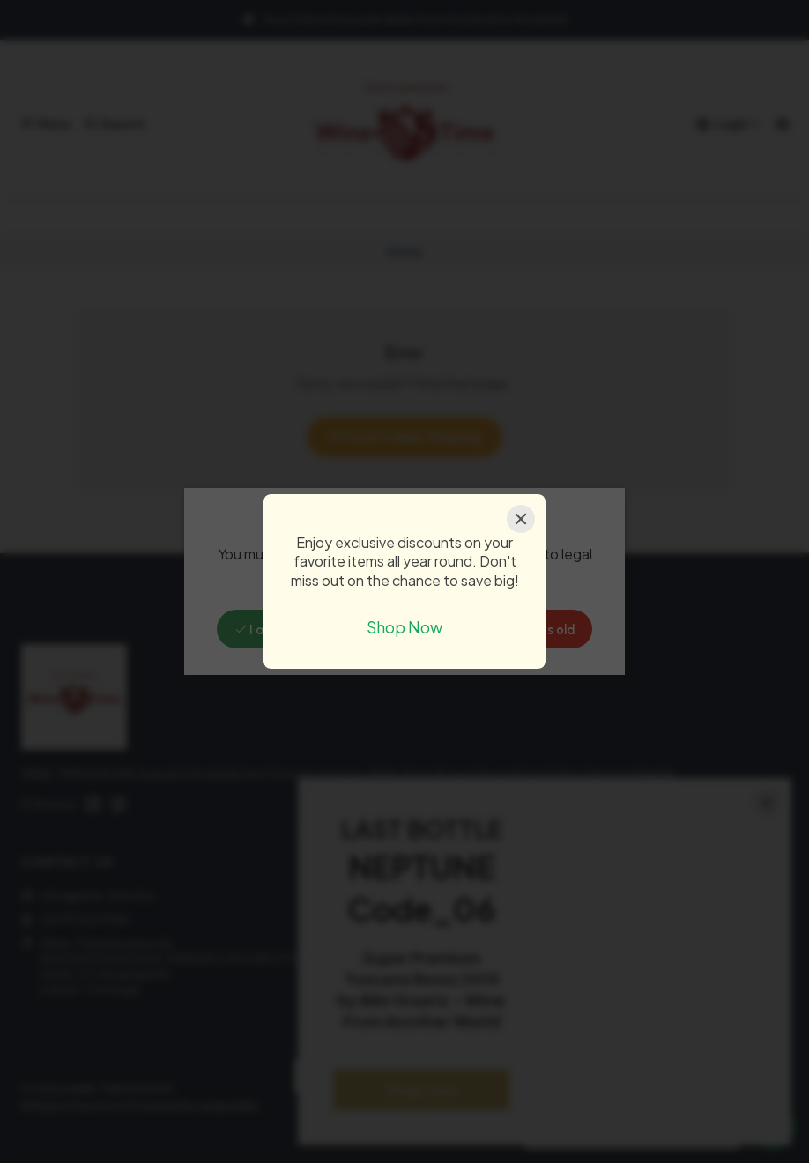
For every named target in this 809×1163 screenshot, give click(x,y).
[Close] (521, 519)
